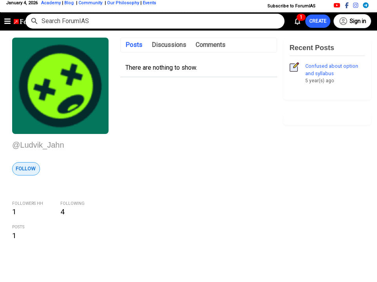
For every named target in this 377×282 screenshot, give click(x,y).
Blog (69, 2)
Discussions (169, 45)
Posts (133, 45)
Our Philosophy (122, 2)
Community (91, 2)
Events (148, 2)
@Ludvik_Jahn (38, 145)
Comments (210, 45)
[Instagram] (356, 5)
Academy (51, 2)
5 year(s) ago (319, 80)
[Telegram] (366, 5)
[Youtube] (337, 5)
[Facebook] (347, 5)
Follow (26, 169)
